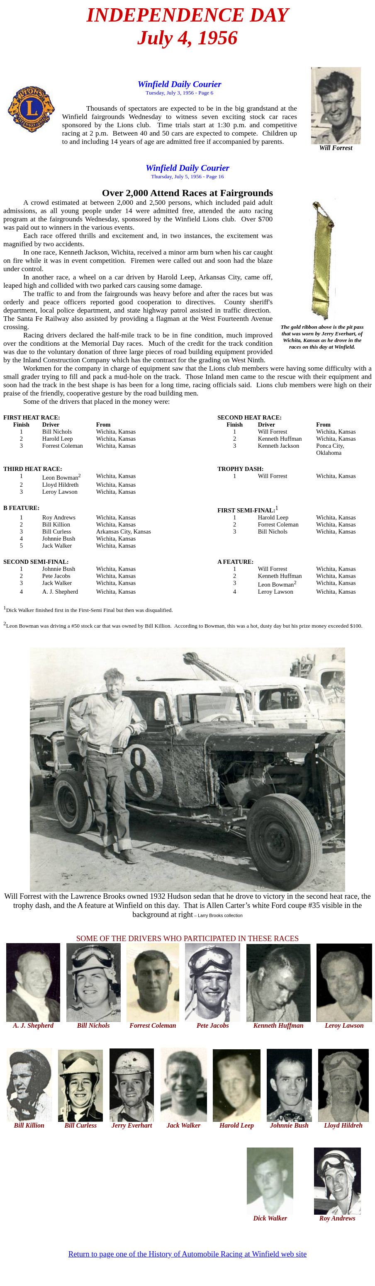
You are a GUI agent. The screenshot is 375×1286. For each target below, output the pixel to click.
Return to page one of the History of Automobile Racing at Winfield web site (187, 1254)
